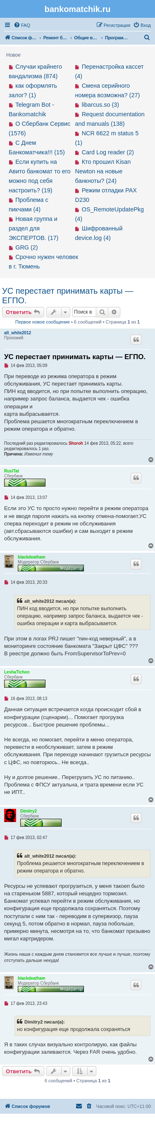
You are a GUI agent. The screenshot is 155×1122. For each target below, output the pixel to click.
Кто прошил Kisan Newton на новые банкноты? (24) (103, 171)
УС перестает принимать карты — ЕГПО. (67, 295)
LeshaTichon (17, 672)
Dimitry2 (28, 811)
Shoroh (76, 443)
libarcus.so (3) (100, 104)
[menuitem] (22, 25)
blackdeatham (31, 557)
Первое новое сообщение (42, 321)
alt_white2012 (17, 333)
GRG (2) (26, 247)
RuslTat (11, 471)
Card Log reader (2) (108, 152)
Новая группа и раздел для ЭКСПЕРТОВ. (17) (33, 228)
